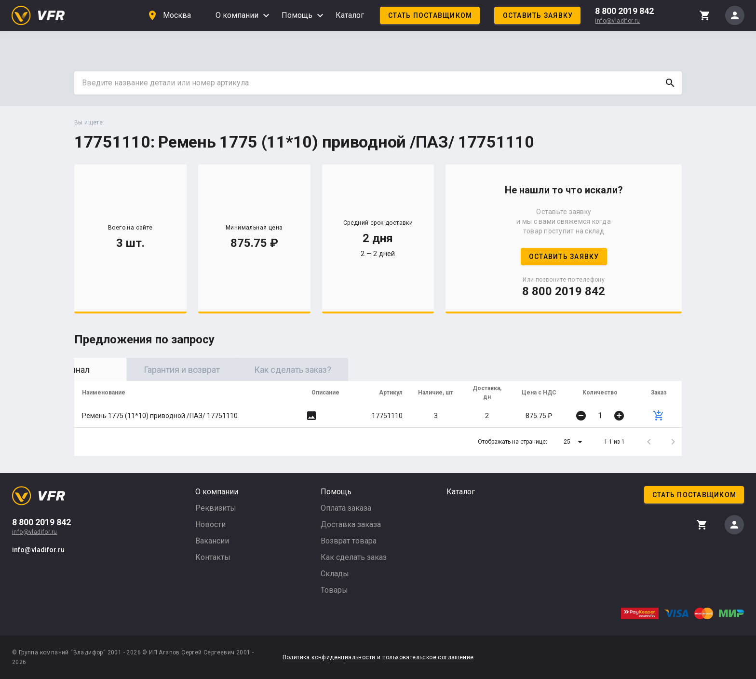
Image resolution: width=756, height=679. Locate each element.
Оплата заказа (346, 508)
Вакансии (212, 540)
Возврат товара (349, 540)
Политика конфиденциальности (329, 657)
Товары (334, 590)
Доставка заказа (351, 524)
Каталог (350, 15)
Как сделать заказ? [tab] (351, 370)
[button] (575, 441)
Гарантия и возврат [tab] (240, 370)
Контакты (212, 557)
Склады (335, 573)
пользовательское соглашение (428, 657)
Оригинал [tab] (129, 370)
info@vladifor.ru (617, 20)
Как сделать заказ (354, 557)
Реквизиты (215, 508)
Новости (210, 524)
